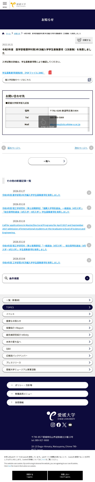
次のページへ (81, 147)
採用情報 (19, 402)
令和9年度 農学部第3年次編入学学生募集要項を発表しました (31, 194)
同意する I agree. (30, 475)
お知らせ (17, 33)
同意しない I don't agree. (65, 475)
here (9, 466)
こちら (43, 459)
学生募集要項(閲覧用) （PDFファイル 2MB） (23, 72)
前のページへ (14, 147)
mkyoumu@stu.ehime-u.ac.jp (65, 124)
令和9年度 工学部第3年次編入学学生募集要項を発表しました (31, 262)
